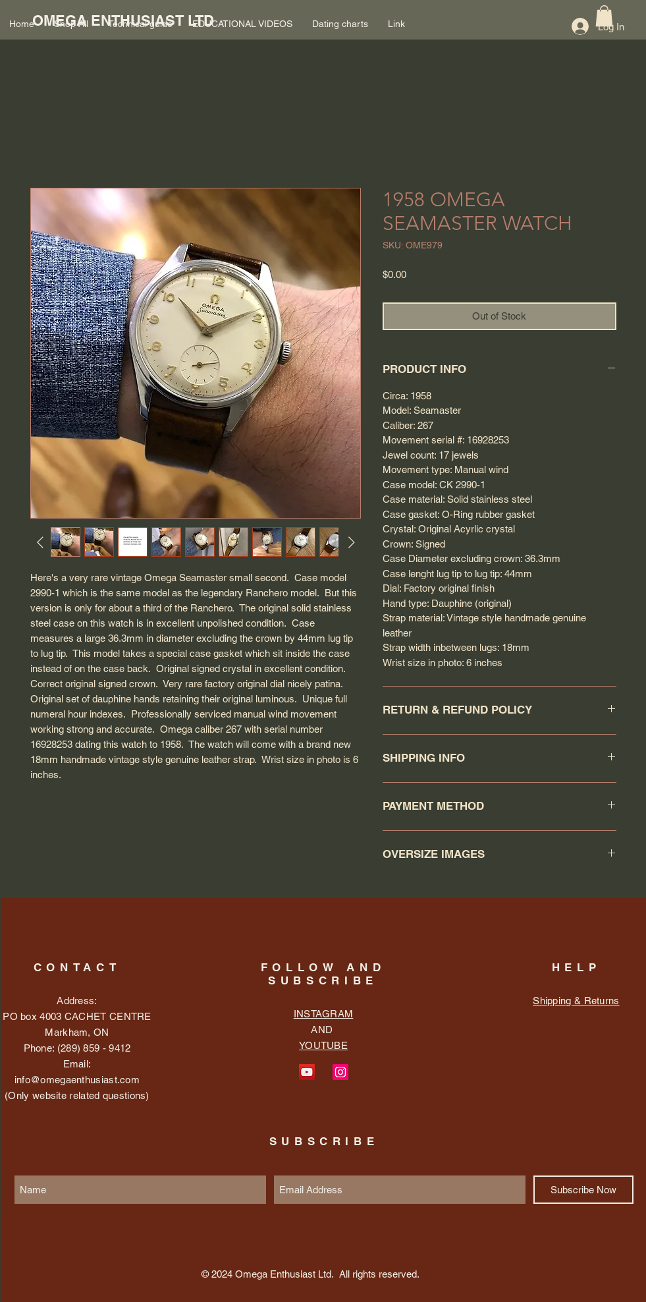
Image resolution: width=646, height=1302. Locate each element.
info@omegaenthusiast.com (77, 1079)
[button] (604, 15)
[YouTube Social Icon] (307, 1072)
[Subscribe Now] (583, 1189)
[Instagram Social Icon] (340, 1072)
